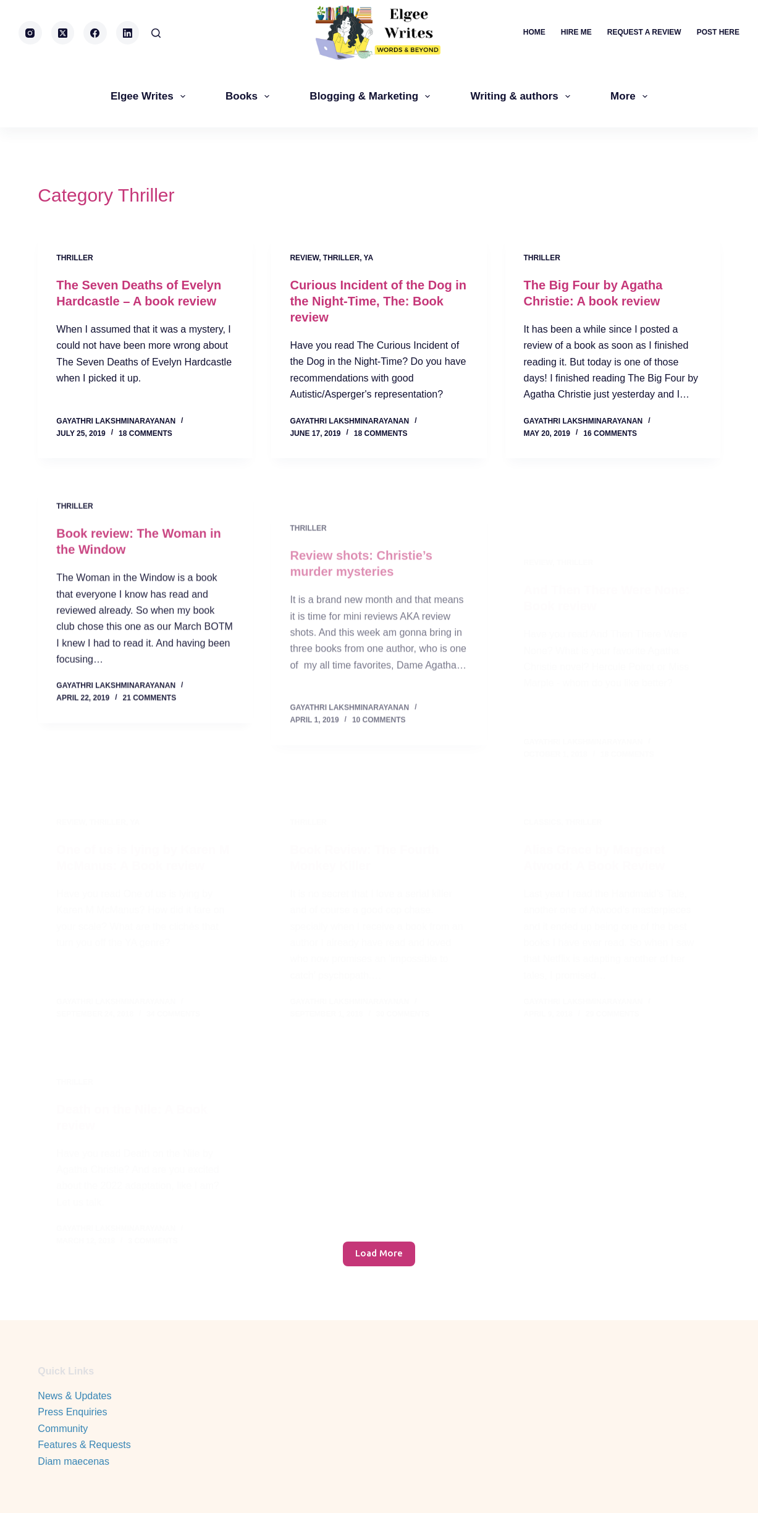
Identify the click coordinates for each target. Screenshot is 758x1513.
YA (369, 258)
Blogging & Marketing (372, 96)
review (304, 258)
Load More (379, 1253)
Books (249, 96)
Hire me (576, 32)
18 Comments (145, 433)
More (631, 96)
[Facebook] (95, 33)
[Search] (156, 33)
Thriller (74, 258)
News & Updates (74, 1396)
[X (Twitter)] (63, 33)
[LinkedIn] (128, 33)
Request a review (644, 32)
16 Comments (610, 433)
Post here (718, 32)
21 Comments (150, 711)
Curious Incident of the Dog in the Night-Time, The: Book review (378, 301)
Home (534, 32)
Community (63, 1428)
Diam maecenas (73, 1461)
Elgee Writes (150, 96)
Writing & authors (522, 96)
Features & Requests (84, 1444)
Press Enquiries (72, 1412)
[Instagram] (30, 33)
